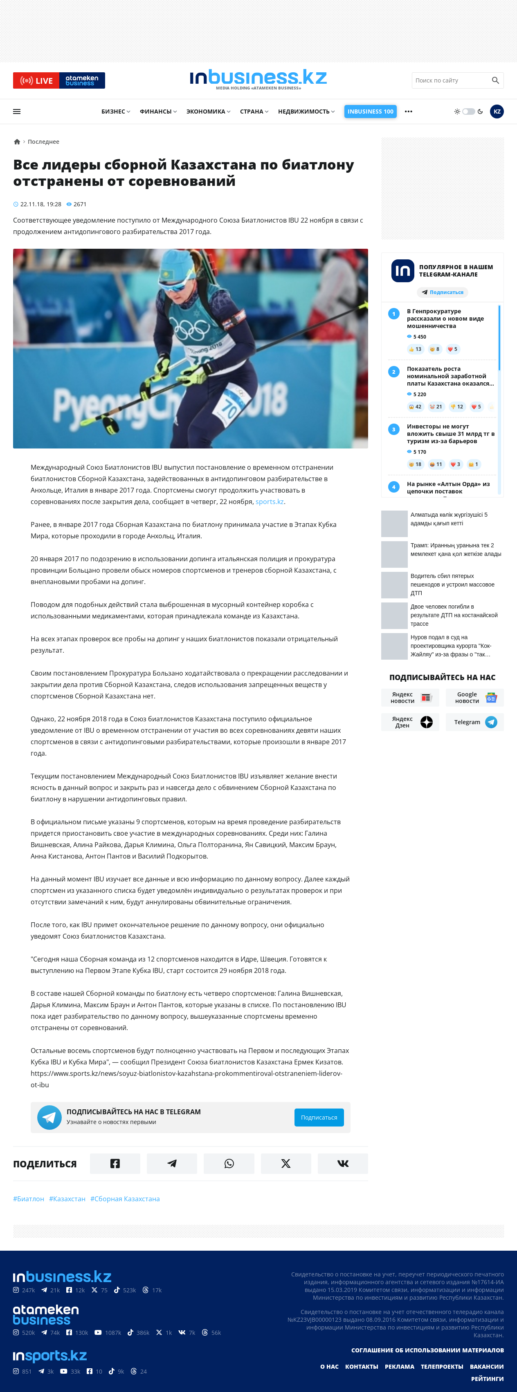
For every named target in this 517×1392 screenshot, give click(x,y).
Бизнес (113, 113)
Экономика (206, 113)
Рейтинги (487, 1380)
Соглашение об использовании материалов (427, 1351)
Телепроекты (442, 1368)
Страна (251, 113)
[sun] (457, 113)
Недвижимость (304, 113)
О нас (329, 1368)
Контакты (361, 1368)
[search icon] (496, 81)
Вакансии (487, 1368)
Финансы (156, 113)
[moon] (480, 113)
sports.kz (270, 502)
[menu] (17, 113)
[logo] (258, 81)
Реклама (399, 1368)
